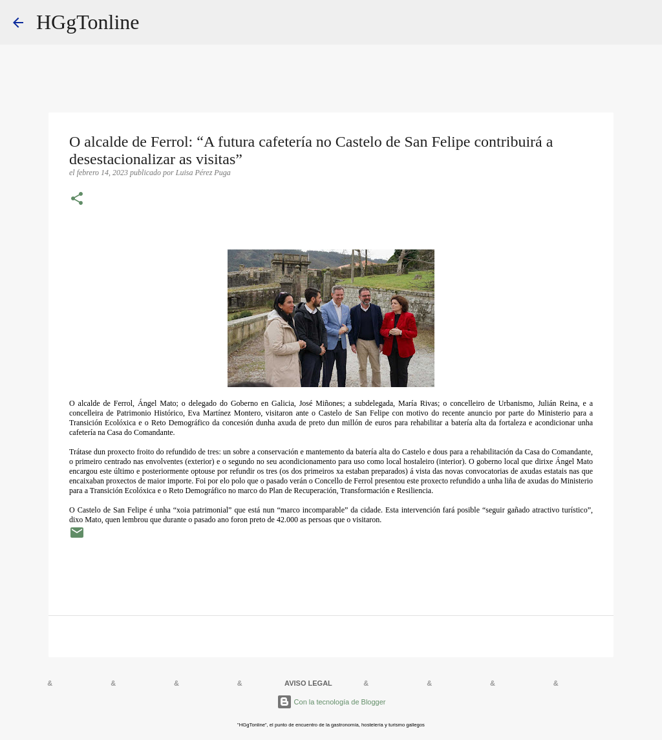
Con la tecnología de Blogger (331, 702)
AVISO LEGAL (308, 683)
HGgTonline (88, 22)
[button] (77, 200)
